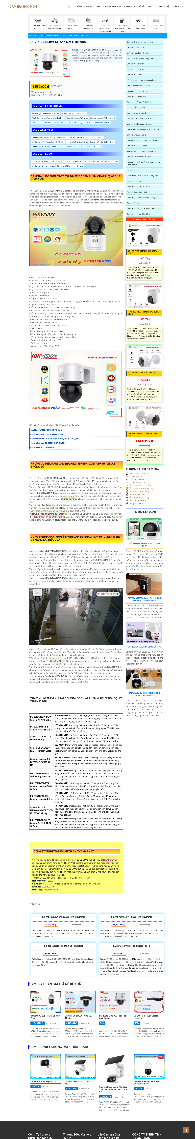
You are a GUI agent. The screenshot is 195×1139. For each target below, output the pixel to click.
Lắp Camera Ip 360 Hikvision (138, 186)
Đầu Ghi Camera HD (136, 500)
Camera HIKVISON (136, 479)
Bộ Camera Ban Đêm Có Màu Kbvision (142, 80)
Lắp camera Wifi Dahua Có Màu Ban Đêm (144, 129)
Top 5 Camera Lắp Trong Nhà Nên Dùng (48, 118)
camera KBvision (135, 482)
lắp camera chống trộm (136, 107)
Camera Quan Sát (36, 35)
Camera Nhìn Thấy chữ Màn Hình (140, 118)
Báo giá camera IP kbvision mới (103, 118)
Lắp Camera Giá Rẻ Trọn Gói (43, 166)
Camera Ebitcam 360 (135, 203)
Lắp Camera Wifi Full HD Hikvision (89, 137)
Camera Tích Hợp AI (136, 494)
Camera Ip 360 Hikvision (136, 69)
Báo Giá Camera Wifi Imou (77, 118)
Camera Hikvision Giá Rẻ (55, 35)
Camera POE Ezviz (134, 75)
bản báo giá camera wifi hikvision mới (142, 151)
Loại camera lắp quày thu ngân (139, 124)
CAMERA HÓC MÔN (23, 6)
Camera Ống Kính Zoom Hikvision (140, 42)
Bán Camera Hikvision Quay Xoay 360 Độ (143, 58)
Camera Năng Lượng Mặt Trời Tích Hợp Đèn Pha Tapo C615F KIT (113, 1089)
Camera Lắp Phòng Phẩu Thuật (139, 102)
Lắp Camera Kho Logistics (137, 91)
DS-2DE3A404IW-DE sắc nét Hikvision (57, 42)
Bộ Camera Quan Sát (137, 473)
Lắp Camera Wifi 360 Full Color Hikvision (143, 208)
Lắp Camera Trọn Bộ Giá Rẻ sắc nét (46, 161)
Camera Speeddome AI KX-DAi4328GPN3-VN (146, 1082)
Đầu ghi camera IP (136, 503)
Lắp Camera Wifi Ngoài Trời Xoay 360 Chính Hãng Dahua (144, 163)
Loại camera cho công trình (138, 113)
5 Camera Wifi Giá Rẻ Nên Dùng (101, 142)
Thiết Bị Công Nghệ (158, 6)
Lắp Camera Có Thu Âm (138, 485)
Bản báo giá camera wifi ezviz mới (45, 113)
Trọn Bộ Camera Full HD (72, 161)
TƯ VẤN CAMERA (81, 6)
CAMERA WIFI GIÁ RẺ (134, 6)
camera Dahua (135, 476)
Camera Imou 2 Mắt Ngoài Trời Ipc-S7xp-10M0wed (144, 694)
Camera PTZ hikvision (135, 47)
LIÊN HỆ (177, 6)
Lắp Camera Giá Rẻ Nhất (137, 96)
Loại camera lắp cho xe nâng (138, 85)
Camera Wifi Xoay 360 (136, 181)
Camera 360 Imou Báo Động (138, 214)
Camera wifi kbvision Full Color (139, 157)
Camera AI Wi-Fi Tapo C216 (43, 1081)
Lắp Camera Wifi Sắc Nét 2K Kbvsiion (142, 140)
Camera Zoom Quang (137, 491)
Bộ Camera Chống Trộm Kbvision (70, 166)
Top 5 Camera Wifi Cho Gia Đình (45, 122)
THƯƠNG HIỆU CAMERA (106, 6)
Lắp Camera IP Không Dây (139, 488)
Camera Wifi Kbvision (40, 146)
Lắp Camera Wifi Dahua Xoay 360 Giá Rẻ (48, 142)
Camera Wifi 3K (133, 170)
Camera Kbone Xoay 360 (137, 192)
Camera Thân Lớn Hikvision (138, 53)
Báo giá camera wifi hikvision (98, 122)
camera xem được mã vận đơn (73, 113)
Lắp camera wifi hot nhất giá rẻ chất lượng (101, 161)
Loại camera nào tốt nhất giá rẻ (72, 122)
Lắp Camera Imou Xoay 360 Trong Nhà (142, 197)
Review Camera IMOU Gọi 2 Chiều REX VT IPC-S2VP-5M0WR (144, 599)
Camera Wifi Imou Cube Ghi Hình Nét (65, 146)
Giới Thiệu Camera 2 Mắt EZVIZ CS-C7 (144, 544)
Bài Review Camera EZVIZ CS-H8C (144, 647)
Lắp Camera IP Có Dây (137, 497)
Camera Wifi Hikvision (135, 64)
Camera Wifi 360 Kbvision (137, 146)
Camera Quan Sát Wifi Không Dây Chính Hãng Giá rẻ (53, 137)
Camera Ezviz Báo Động (92, 146)
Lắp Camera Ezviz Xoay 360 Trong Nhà (142, 176)
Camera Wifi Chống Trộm (76, 142)
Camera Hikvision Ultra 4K (77, 35)
